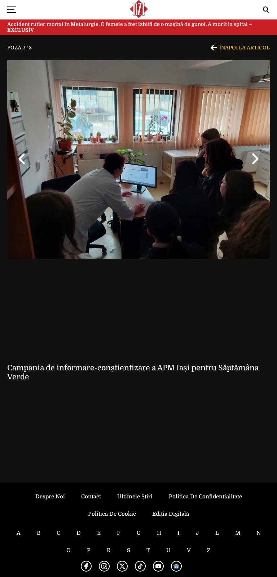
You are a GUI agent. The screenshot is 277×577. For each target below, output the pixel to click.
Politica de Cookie (112, 514)
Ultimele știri (135, 496)
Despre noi (50, 496)
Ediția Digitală (170, 514)
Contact (91, 496)
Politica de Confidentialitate (205, 496)
